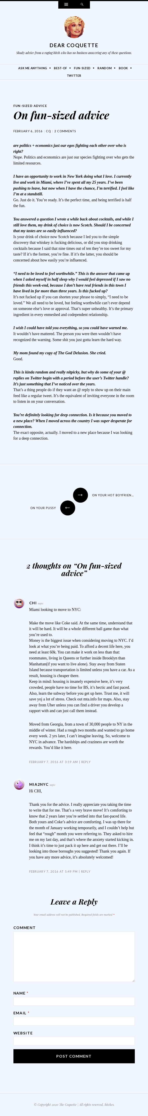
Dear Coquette (74, 45)
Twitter (74, 75)
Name (21, 993)
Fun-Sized (82, 68)
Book (123, 68)
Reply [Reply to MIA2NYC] (86, 871)
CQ (48, 131)
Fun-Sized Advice (30, 106)
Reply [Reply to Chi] (86, 762)
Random (104, 68)
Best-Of (60, 68)
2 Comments (65, 131)
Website (23, 1033)
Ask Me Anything (32, 68)
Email (21, 1013)
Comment (24, 927)
